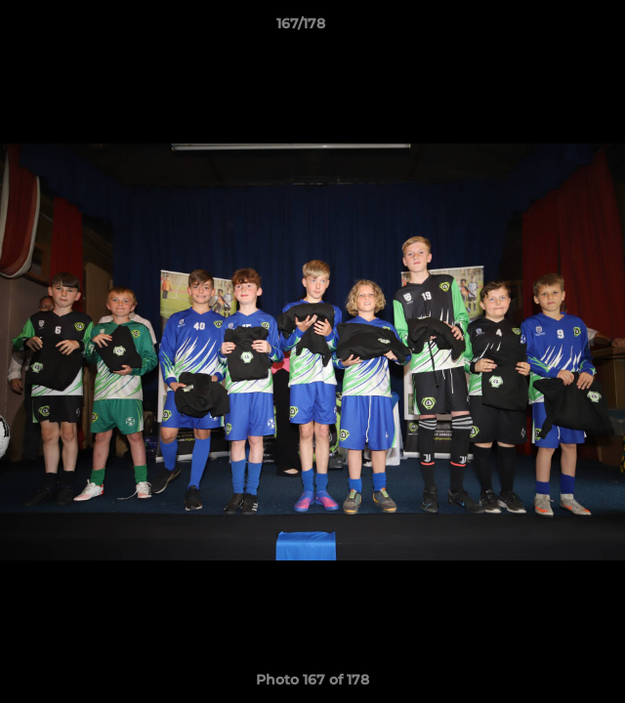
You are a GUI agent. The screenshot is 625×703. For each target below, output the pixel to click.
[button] (554, 28)
